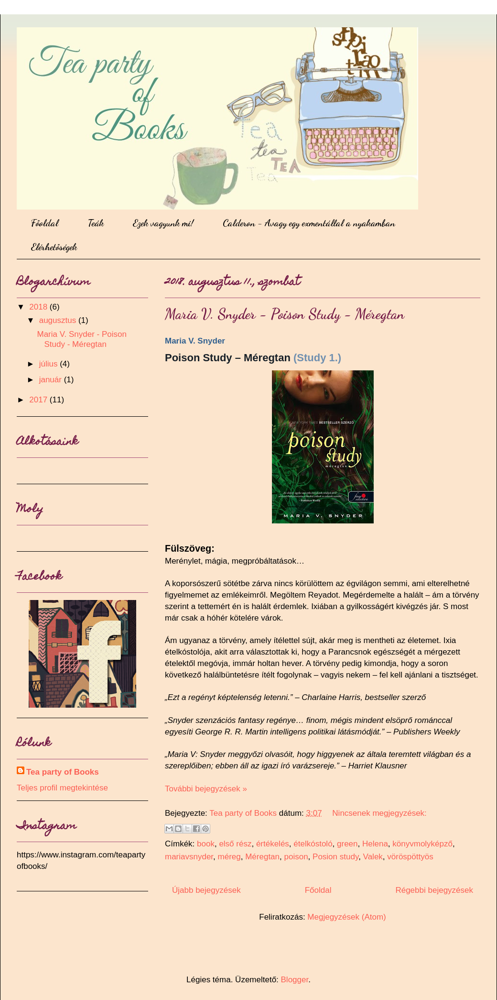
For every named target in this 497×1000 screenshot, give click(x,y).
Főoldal (44, 223)
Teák (95, 223)
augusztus (58, 320)
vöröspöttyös (410, 856)
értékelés (272, 843)
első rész (235, 843)
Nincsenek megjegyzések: (379, 813)
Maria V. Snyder (195, 340)
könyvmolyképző (422, 843)
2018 (39, 306)
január (51, 379)
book (206, 843)
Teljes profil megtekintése (62, 787)
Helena (375, 843)
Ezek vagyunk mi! (163, 223)
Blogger (295, 979)
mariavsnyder (189, 856)
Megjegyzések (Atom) (346, 917)
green (347, 843)
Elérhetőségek (54, 247)
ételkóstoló (312, 843)
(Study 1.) (317, 358)
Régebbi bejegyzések (434, 890)
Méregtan (262, 856)
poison (296, 856)
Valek (373, 856)
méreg (229, 856)
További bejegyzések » (206, 788)
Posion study (335, 856)
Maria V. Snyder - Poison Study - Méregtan (284, 313)
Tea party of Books (62, 772)
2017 (39, 399)
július (49, 363)
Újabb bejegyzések (206, 890)
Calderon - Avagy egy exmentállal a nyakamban (309, 223)
